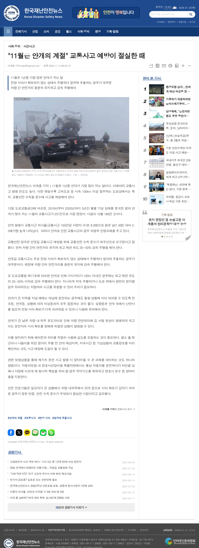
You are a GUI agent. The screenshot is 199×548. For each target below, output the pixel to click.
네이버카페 (43, 432)
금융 (57, 31)
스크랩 (177, 66)
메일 (164, 66)
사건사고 (29, 46)
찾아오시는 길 (37, 529)
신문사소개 (9, 529)
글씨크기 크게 (183, 66)
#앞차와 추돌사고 (62, 418)
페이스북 (11, 432)
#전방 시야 (44, 418)
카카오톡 (27, 432)
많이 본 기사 (152, 78)
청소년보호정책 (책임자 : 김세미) (84, 529)
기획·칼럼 (112, 31)
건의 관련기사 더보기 (71, 507)
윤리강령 (22, 529)
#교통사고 (30, 418)
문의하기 (171, 21)
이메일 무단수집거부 (114, 529)
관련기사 (14, 452)
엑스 (19, 432)
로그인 (192, 21)
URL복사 (151, 66)
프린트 (170, 66)
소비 (46, 31)
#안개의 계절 (15, 418)
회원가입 (182, 21)
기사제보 (160, 21)
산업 (35, 31)
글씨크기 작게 (189, 66)
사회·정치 (83, 31)
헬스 (69, 31)
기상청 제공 (167, 9)
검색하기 (191, 14)
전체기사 (20, 31)
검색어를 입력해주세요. (163, 14)
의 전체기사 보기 (117, 409)
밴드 (51, 432)
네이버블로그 (35, 432)
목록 (157, 66)
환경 (98, 31)
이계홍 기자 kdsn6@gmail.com (24, 65)
